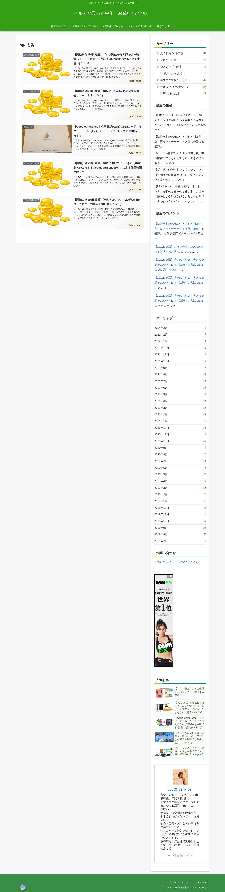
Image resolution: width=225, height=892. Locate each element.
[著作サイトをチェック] (169, 855)
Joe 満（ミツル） (169, 269)
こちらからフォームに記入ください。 (177, 562)
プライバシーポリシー (179, 882)
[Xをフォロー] (174, 855)
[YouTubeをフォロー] (182, 855)
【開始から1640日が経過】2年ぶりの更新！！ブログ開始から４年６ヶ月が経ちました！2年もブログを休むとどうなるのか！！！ (180, 122)
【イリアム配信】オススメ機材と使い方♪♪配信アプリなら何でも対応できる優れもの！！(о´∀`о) (179, 158)
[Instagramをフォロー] (178, 855)
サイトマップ (199, 882)
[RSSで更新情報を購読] (191, 855)
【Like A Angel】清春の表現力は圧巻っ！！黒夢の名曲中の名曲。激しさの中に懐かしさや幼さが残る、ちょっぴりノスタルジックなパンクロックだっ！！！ (179, 194)
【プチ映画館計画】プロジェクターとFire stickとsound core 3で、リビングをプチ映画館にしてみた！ (179, 174)
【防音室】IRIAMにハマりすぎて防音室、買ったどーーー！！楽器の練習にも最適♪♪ (179, 141)
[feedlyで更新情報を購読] (187, 855)
